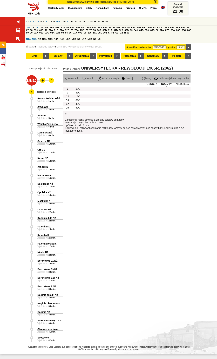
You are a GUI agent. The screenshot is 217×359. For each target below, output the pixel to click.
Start (30, 46)
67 (27, 30)
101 (95, 32)
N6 (78, 39)
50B (52, 27)
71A (51, 30)
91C (47, 32)
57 (114, 27)
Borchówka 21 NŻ (47, 260)
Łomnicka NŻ (44, 132)
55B (105, 27)
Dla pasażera (75, 8)
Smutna (41, 115)
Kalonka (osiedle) (47, 243)
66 (188, 27)
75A (76, 30)
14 (76, 21)
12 (72, 21)
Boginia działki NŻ (47, 295)
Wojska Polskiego (47, 124)
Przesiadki (72, 78)
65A (178, 27)
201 (100, 32)
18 (91, 21)
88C (184, 30)
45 (106, 21)
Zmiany (58, 56)
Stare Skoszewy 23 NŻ (50, 320)
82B (127, 30)
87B (167, 30)
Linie (34, 56)
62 (158, 27)
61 (154, 27)
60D (150, 27)
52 (67, 27)
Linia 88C (62, 46)
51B (63, 27)
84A (136, 30)
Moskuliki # (43, 201)
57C (78, 107)
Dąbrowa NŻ (44, 209)
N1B (34, 39)
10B (64, 21)
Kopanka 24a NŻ (46, 218)
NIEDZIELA (182, 84)
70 (46, 30)
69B (41, 30)
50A (46, 27)
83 (131, 30)
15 (79, 21)
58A (118, 27)
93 (62, 32)
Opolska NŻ (44, 192)
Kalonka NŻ (44, 226)
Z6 (36, 27)
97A (75, 32)
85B (152, 30)
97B (80, 32)
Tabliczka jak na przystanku (171, 78)
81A (110, 30)
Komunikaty (102, 8)
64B (172, 27)
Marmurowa (44, 175)
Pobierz (176, 56)
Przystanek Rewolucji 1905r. (86, 46)
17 (87, 21)
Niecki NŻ (42, 252)
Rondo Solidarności (48, 98)
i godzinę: (171, 47)
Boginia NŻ (43, 312)
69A (36, 30)
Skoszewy (43, 337)
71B (56, 30)
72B (67, 30)
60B (139, 27)
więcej (131, 2)
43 (103, 21)
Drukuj (127, 78)
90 (31, 32)
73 (72, 30)
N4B (62, 39)
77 (90, 30)
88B (178, 30)
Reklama (117, 8)
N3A (44, 39)
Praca (153, 8)
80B (105, 30)
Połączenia (129, 56)
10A (58, 21)
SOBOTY (166, 84)
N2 (39, 39)
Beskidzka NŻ (45, 183)
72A (62, 30)
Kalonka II (43, 235)
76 (86, 30)
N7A (84, 39)
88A (173, 30)
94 (66, 32)
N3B (50, 39)
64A (167, 27)
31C (78, 92)
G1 (116, 32)
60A (133, 27)
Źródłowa (42, 107)
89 (27, 32)
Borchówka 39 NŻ (47, 269)
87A (162, 30)
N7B (89, 39)
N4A (56, 39)
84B (141, 30)
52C (78, 88)
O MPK (143, 8)
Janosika (42, 166)
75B (82, 30)
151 (28, 27)
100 (89, 32)
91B (41, 32)
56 (110, 27)
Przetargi (130, 8)
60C (144, 27)
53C (83, 27)
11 (68, 21)
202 (105, 32)
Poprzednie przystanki (46, 92)
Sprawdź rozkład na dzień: (139, 47)
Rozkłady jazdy (45, 46)
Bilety (89, 8)
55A (100, 27)
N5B (73, 39)
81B (115, 30)
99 (85, 32)
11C (78, 96)
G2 (121, 32)
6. (109, 32)
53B (78, 27)
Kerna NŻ (42, 158)
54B (94, 27)
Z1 (27, 21)
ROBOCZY (151, 84)
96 (70, 32)
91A (36, 32)
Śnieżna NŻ (43, 141)
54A (89, 27)
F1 (112, 32)
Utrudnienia (82, 56)
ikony (146, 78)
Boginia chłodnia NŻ (48, 303)
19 (95, 21)
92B (58, 32)
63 (162, 27)
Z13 (41, 27)
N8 (94, 39)
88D (189, 30)
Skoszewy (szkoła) (47, 329)
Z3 (32, 27)
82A (121, 30)
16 (83, 21)
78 (94, 30)
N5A (68, 39)
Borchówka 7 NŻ (46, 286)
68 (31, 30)
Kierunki (88, 78)
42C (78, 104)
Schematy (153, 56)
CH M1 (41, 149)
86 (157, 30)
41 (99, 21)
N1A (28, 39)
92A (52, 32)
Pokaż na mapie (108, 78)
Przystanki (105, 56)
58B (124, 27)
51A (57, 27)
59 (128, 27)
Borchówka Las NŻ (48, 277)
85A (147, 30)
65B (183, 27)
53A (72, 27)
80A (99, 30)
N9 (99, 39)
